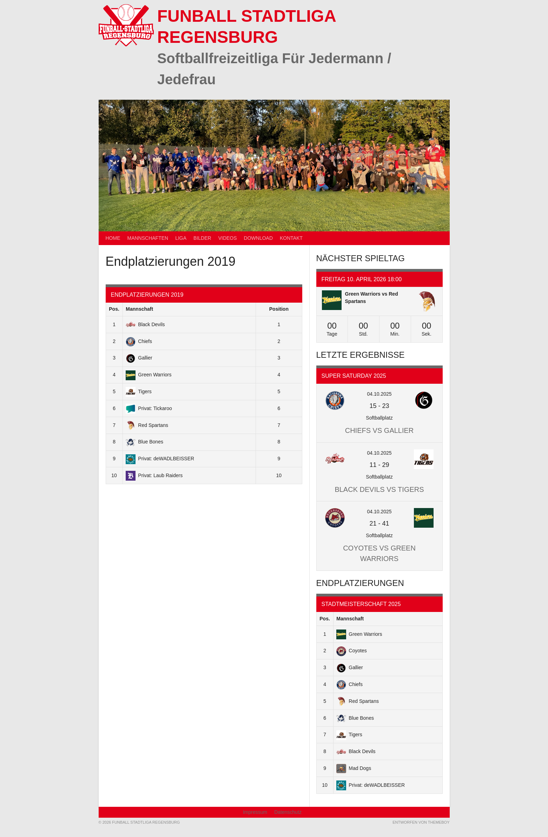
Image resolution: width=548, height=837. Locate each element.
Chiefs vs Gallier (379, 430)
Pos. (114, 309)
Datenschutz (288, 812)
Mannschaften (148, 238)
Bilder (202, 238)
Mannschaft (139, 309)
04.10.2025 (379, 394)
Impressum (255, 812)
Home (113, 238)
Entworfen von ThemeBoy (420, 822)
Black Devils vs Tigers (379, 489)
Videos (227, 238)
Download (258, 238)
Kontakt (291, 238)
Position (279, 309)
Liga (180, 238)
